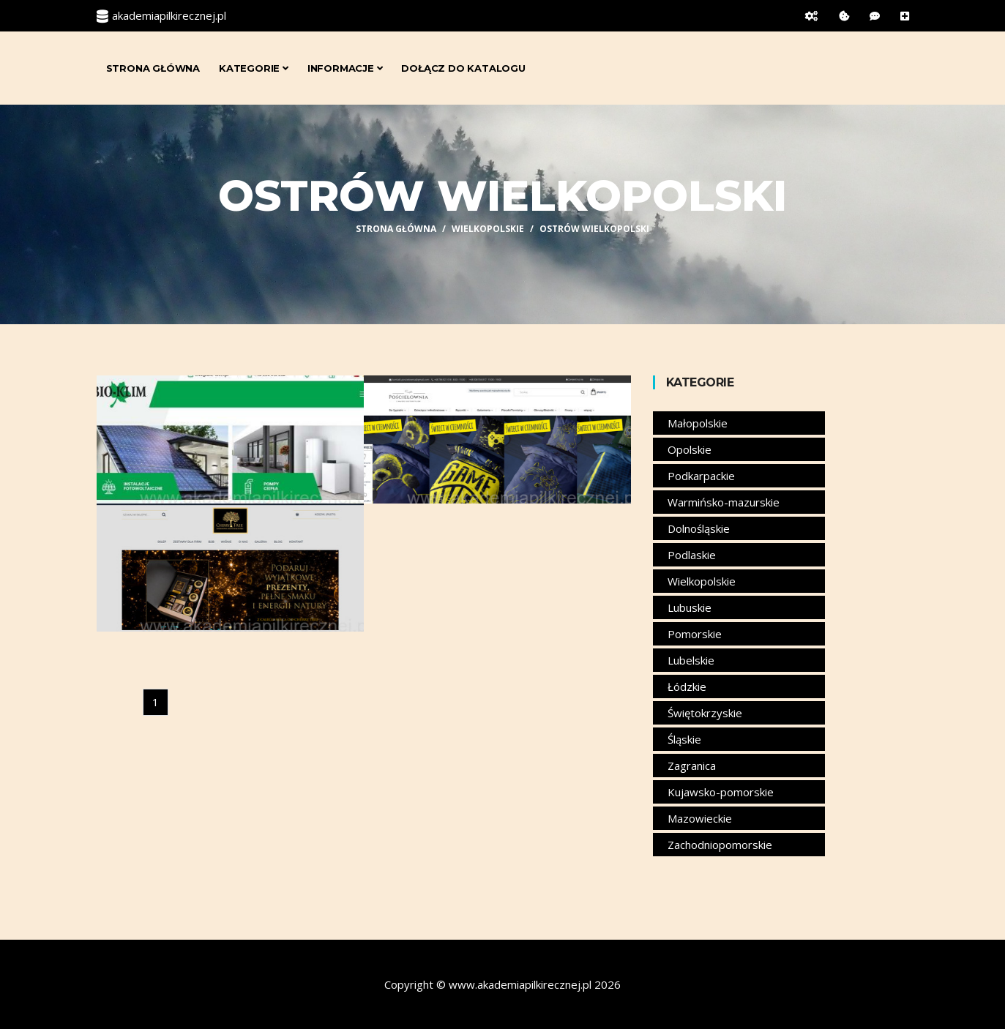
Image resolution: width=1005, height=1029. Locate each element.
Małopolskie (698, 423)
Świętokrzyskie (705, 713)
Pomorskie (695, 633)
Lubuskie (689, 607)
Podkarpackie (701, 475)
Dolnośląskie (699, 528)
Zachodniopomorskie (720, 844)
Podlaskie (692, 554)
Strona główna (153, 68)
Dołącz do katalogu (463, 68)
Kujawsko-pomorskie (721, 792)
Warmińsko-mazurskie (724, 502)
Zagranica (692, 765)
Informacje (345, 68)
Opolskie (689, 449)
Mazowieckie (700, 818)
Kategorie (253, 68)
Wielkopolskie (488, 228)
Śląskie (684, 739)
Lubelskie (691, 660)
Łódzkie (687, 686)
